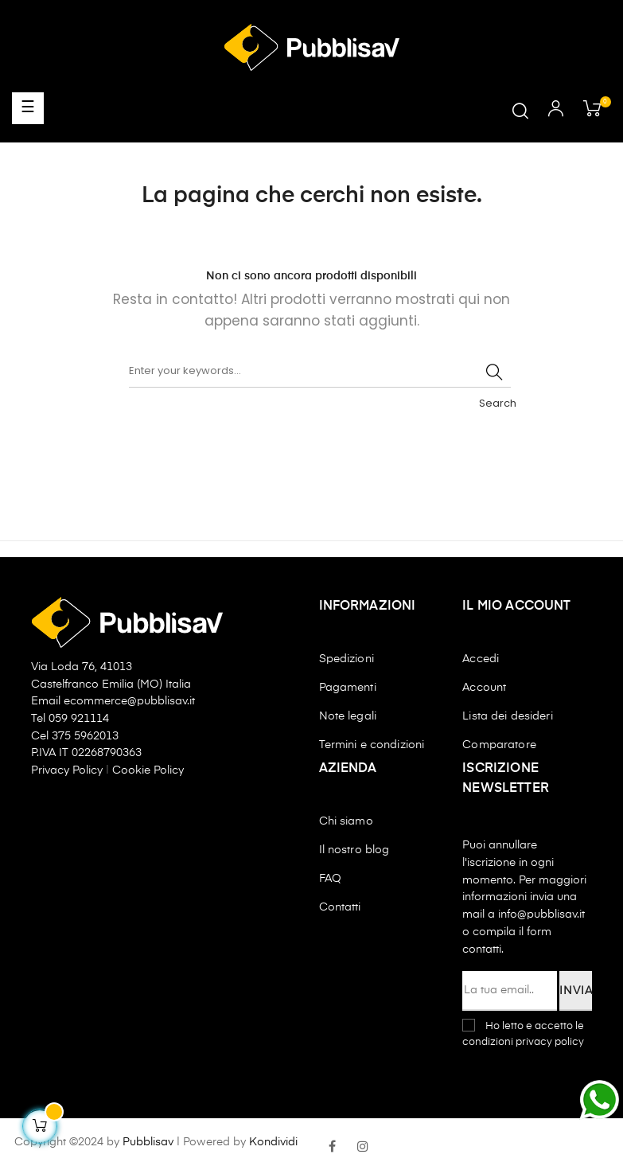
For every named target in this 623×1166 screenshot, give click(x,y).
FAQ (330, 878)
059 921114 (79, 718)
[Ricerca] (320, 372)
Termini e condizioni (372, 745)
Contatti (340, 907)
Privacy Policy (68, 770)
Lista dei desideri (507, 716)
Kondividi (273, 1142)
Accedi (480, 659)
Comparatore (499, 745)
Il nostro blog (354, 850)
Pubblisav (148, 1142)
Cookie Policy (148, 770)
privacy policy (550, 1042)
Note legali (348, 716)
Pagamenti (347, 687)
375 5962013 (85, 736)
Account (484, 687)
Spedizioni (346, 659)
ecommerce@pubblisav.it (129, 701)
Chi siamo (346, 821)
